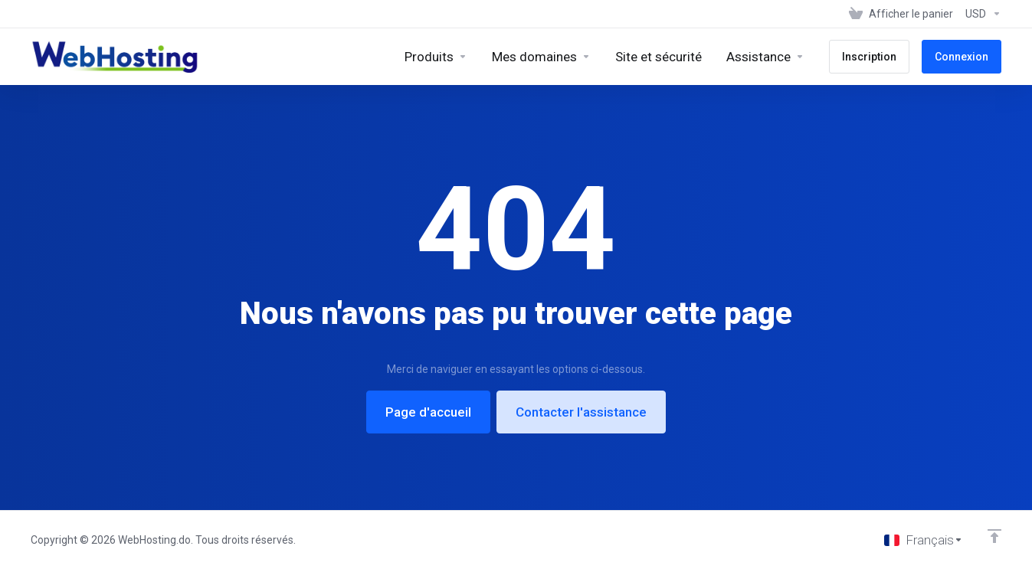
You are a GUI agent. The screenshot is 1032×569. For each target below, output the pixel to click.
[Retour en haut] (994, 536)
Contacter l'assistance (581, 412)
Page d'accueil (428, 412)
